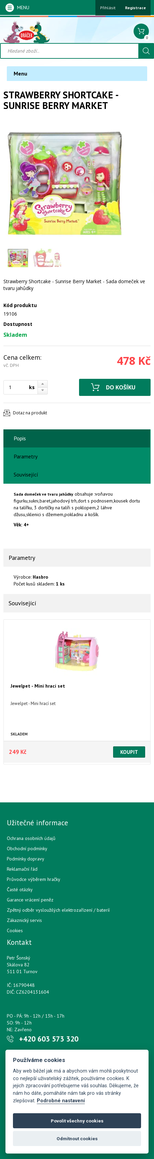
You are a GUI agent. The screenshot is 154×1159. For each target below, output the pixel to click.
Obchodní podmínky (27, 848)
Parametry (25, 456)
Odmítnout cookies (77, 1138)
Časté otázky (20, 889)
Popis (20, 438)
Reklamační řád (22, 869)
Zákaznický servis (24, 920)
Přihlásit (107, 7)
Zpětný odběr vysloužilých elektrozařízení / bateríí (58, 910)
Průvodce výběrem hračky (33, 879)
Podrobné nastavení (61, 1101)
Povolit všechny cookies (77, 1120)
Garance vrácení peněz (30, 900)
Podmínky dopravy (25, 859)
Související (26, 474)
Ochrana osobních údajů (31, 838)
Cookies (15, 930)
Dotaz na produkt (30, 413)
